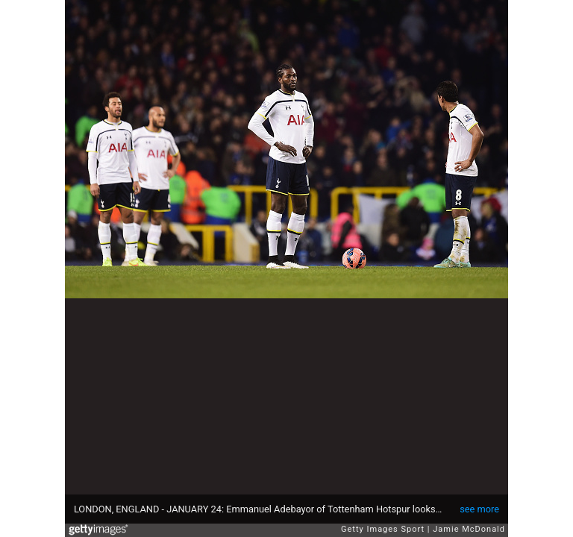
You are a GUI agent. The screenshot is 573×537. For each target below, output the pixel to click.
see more (479, 509)
